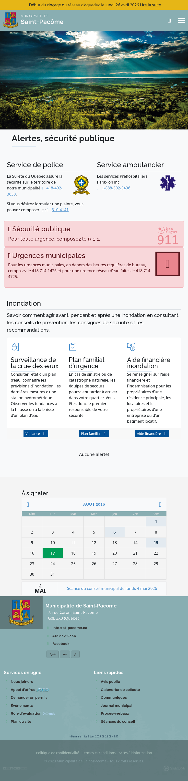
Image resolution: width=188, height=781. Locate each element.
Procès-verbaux (111, 713)
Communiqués (110, 697)
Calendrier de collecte (117, 690)
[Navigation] (181, 20)
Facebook (57, 644)
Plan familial (91, 433)
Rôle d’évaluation (29, 713)
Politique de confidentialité (57, 752)
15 (153, 541)
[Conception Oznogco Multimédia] (15, 768)
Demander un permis (25, 697)
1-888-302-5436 (116, 188)
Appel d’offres (26, 690)
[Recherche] (171, 20)
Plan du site (17, 721)
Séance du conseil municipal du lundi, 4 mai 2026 (112, 588)
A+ (65, 654)
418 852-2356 (61, 636)
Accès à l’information (135, 752)
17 (53, 552)
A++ (53, 654)
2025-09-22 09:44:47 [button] (94, 736)
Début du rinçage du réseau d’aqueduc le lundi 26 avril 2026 (95, 5)
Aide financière (149, 433)
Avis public (107, 682)
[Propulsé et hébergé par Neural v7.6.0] (174, 768)
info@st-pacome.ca (66, 628)
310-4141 (60, 209)
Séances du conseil (114, 721)
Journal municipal (113, 706)
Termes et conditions (99, 752)
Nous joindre (18, 682)
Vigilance (32, 433)
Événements (18, 706)
